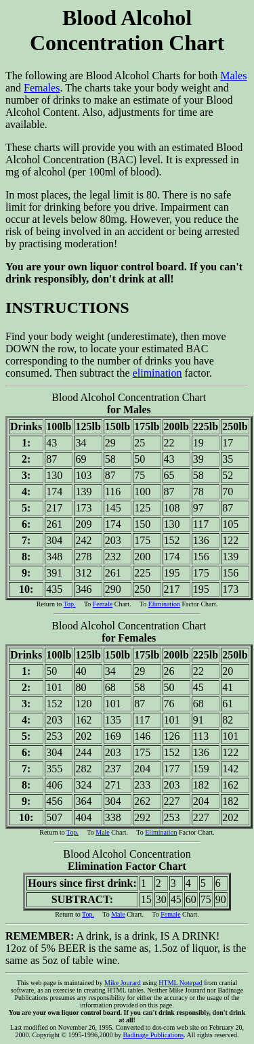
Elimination (164, 604)
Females (42, 87)
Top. (70, 604)
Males (233, 75)
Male (103, 832)
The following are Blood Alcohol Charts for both (127, 43)
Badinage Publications (153, 1035)
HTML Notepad (180, 982)
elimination (157, 373)
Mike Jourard (122, 982)
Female (102, 604)
